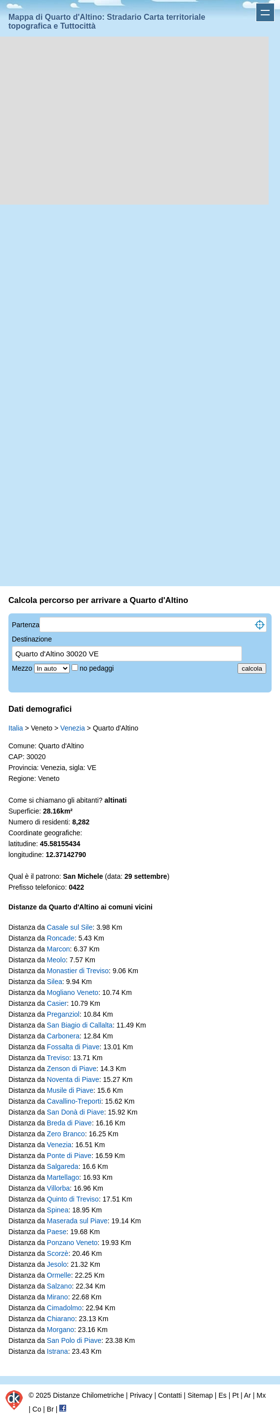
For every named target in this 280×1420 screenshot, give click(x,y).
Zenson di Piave (71, 1069)
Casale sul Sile (70, 927)
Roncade (61, 938)
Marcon (58, 949)
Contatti (170, 1395)
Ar (247, 1395)
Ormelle (59, 1275)
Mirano (57, 1297)
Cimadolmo (64, 1308)
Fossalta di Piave (73, 1047)
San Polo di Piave (74, 1340)
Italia (15, 728)
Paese (57, 1232)
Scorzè (58, 1253)
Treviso (58, 1058)
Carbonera (63, 1036)
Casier (57, 1003)
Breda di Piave (69, 1123)
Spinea (58, 1210)
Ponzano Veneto (72, 1243)
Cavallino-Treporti (74, 1101)
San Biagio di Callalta (80, 1025)
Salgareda (63, 1166)
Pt (235, 1395)
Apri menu (265, 12)
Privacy (141, 1395)
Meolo (56, 960)
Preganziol (63, 1014)
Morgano (60, 1330)
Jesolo (57, 1264)
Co (37, 1409)
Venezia (72, 728)
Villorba (58, 1188)
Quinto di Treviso (73, 1199)
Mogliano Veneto (72, 992)
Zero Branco (66, 1134)
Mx (261, 1395)
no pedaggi (98, 668)
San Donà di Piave (75, 1112)
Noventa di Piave (73, 1079)
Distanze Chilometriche (88, 1395)
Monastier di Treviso (78, 971)
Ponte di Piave (69, 1156)
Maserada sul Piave (77, 1221)
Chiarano (61, 1319)
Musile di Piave (70, 1090)
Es (222, 1395)
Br (50, 1409)
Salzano (59, 1286)
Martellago (63, 1177)
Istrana (57, 1351)
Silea (54, 982)
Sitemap (200, 1395)
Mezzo (23, 668)
